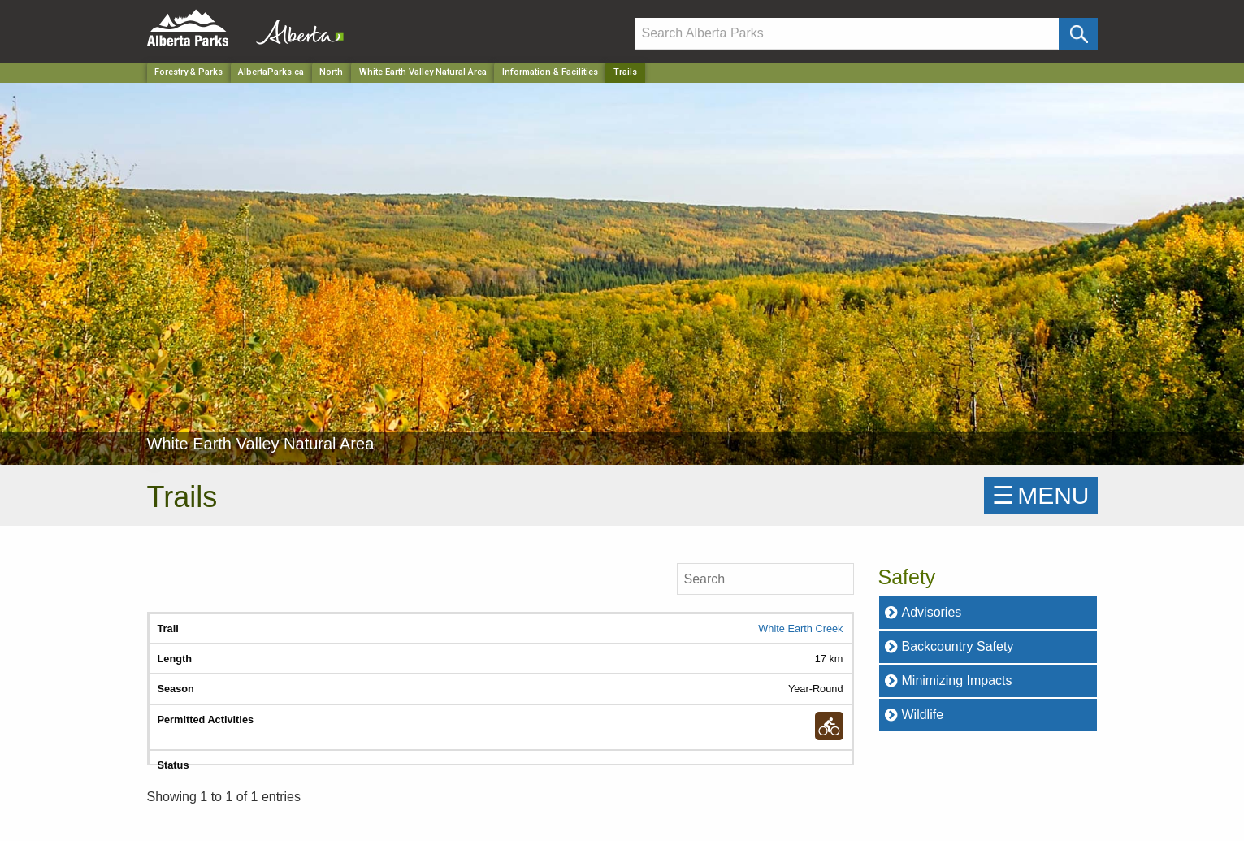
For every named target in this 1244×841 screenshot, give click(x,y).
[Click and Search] (1078, 34)
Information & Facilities (550, 72)
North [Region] (331, 72)
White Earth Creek (800, 628)
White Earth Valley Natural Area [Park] (423, 72)
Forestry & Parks (188, 72)
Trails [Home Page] (625, 72)
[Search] (847, 34)
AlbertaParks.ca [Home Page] (271, 72)
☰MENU (1040, 495)
